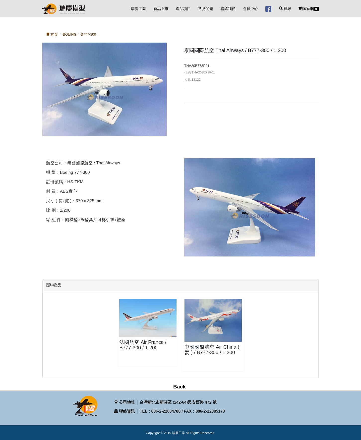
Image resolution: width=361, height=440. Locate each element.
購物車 (309, 8)
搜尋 (285, 8)
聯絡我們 (228, 8)
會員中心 (250, 8)
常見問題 (205, 8)
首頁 (52, 34)
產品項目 (183, 8)
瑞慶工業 (138, 8)
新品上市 (160, 8)
